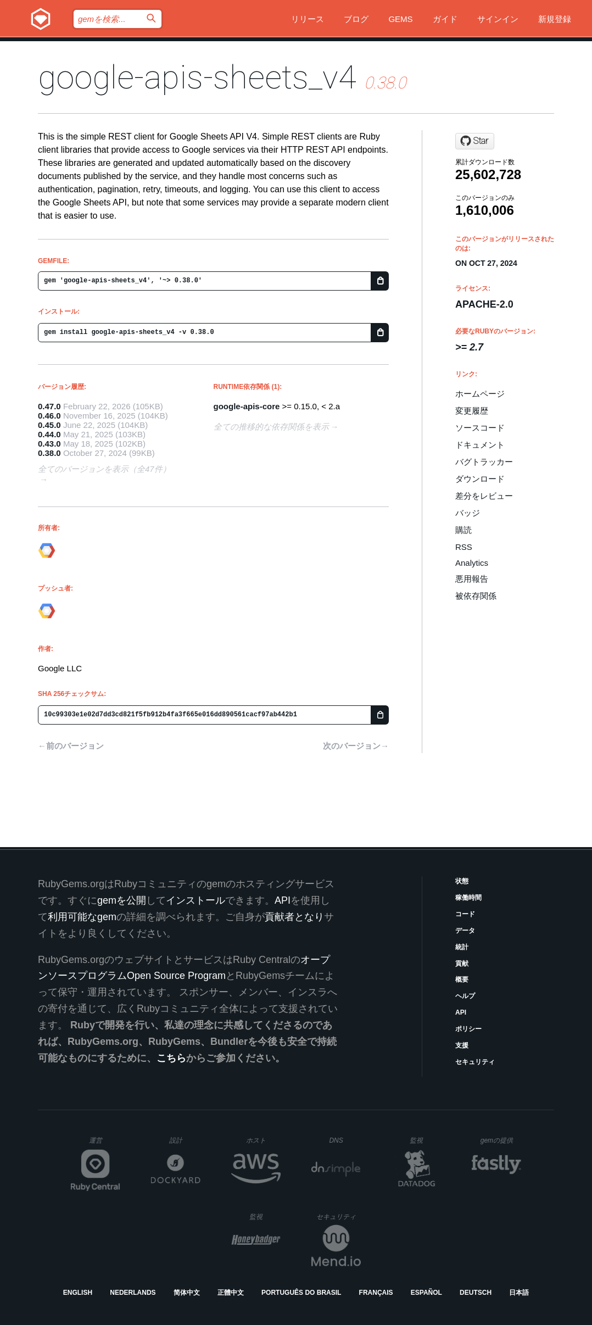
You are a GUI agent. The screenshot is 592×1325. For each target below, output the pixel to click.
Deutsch (476, 1292)
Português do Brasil (301, 1292)
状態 (461, 881)
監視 (425, 1140)
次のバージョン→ (356, 745)
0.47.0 (49, 406)
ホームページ (480, 393)
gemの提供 (501, 1140)
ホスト (263, 1140)
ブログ (356, 19)
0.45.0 (49, 425)
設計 (184, 1140)
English (77, 1292)
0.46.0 (49, 415)
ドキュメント (480, 444)
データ (465, 930)
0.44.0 (49, 434)
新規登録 (554, 19)
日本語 (519, 1292)
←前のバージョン (71, 745)
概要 (461, 979)
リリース (307, 19)
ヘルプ (465, 996)
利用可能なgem (82, 916)
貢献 (461, 963)
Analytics (471, 562)
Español (426, 1292)
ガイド (445, 19)
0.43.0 (49, 443)
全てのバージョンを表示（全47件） (104, 469)
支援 (461, 1045)
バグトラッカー (484, 461)
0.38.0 (49, 453)
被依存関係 (475, 595)
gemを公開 (121, 900)
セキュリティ (475, 1062)
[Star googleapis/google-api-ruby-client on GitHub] (474, 141)
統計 (461, 947)
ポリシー (468, 1029)
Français (376, 1292)
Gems (400, 19)
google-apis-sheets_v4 (197, 77)
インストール (195, 900)
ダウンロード (480, 478)
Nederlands (132, 1292)
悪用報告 (471, 578)
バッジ (467, 512)
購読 (463, 530)
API (460, 1012)
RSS (463, 547)
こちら (171, 1058)
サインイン (497, 19)
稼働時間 (468, 897)
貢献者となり (294, 916)
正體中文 (230, 1292)
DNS (345, 1140)
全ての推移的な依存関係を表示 (271, 426)
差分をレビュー (484, 495)
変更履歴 (471, 410)
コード (465, 914)
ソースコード (480, 427)
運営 (104, 1143)
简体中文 (187, 1292)
